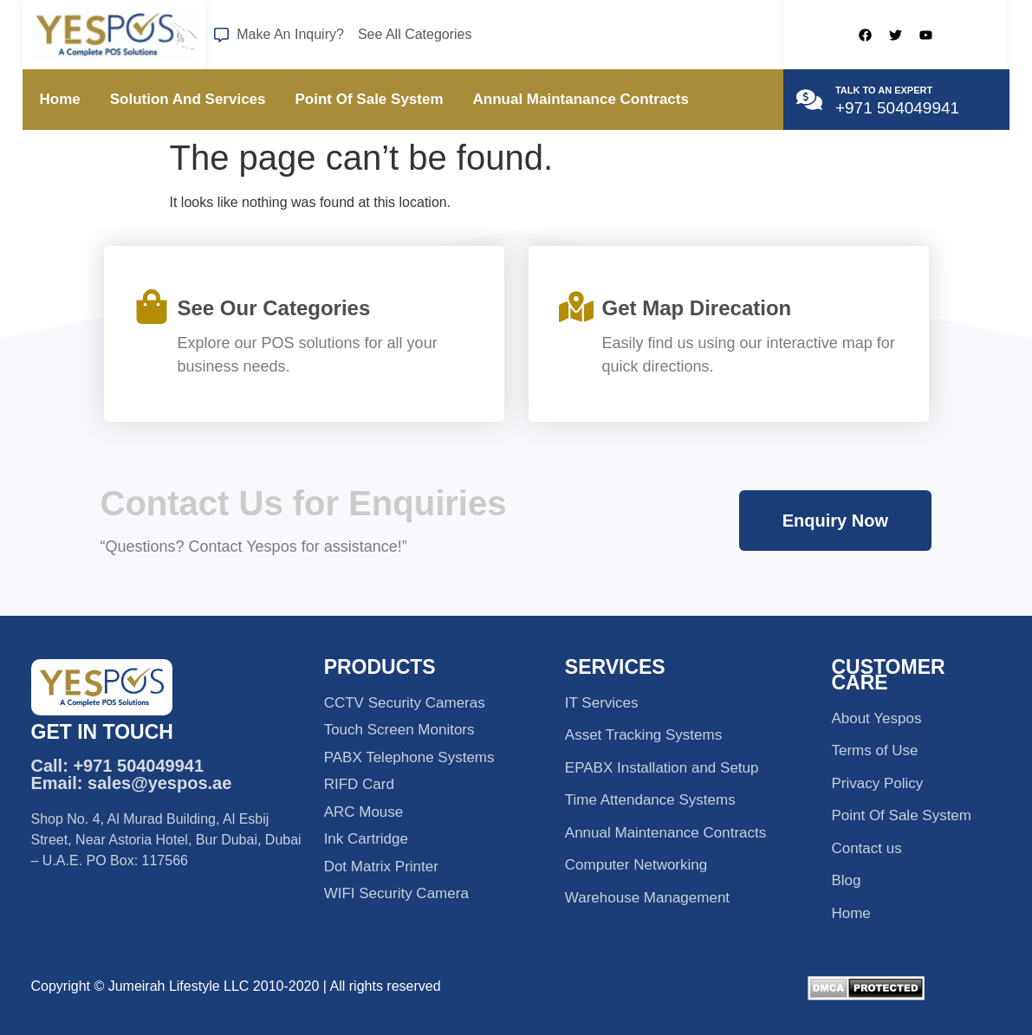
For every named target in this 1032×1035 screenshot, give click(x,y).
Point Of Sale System (369, 99)
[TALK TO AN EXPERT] (809, 100)
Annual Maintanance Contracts (581, 99)
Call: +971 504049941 (117, 765)
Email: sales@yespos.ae (131, 782)
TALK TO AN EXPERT (883, 90)
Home (60, 99)
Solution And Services (188, 99)
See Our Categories (274, 308)
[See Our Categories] (151, 306)
